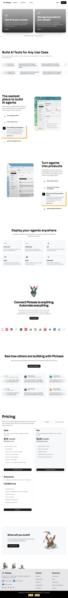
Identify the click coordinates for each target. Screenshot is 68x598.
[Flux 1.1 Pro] (32, 329)
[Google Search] (37, 329)
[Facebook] (8, 587)
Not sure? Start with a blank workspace (34, 35)
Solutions (38, 582)
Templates (38, 588)
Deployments (39, 579)
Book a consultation (57, 585)
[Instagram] (5, 587)
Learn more (10, 135)
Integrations (39, 585)
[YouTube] (11, 587)
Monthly (47, 422)
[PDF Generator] (47, 329)
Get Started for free (17, 469)
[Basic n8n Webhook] (27, 329)
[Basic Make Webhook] (4, 329)
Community (55, 576)
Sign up (63, 2)
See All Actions (34, 318)
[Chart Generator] (61, 329)
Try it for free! (13, 546)
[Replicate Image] (8, 329)
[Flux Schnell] (42, 329)
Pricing (31, 2)
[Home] (7, 2)
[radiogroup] (53, 422)
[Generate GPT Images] (56, 329)
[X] (13, 587)
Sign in (57, 2)
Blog (53, 579)
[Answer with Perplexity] (66, 329)
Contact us (17, 509)
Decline (37, 595)
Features (38, 576)
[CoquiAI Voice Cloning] (18, 329)
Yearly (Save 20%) (59, 422)
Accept (31, 595)
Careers (54, 588)
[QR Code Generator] (13, 329)
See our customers (34, 366)
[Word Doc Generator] (51, 329)
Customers (55, 582)
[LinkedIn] (3, 587)
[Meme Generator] (23, 329)
